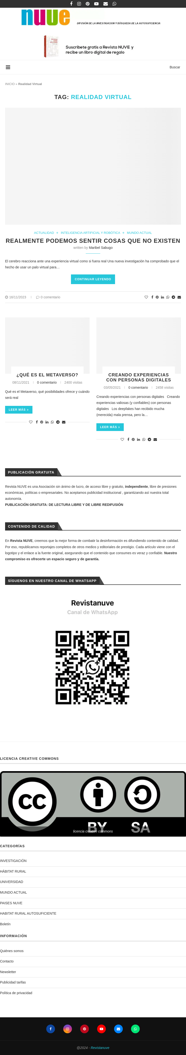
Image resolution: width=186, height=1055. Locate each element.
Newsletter (8, 972)
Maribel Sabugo (101, 248)
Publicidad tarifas (13, 982)
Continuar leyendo (93, 279)
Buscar (175, 67)
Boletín (5, 924)
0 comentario (48, 297)
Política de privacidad (16, 993)
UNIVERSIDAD (11, 882)
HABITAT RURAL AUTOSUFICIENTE (28, 913)
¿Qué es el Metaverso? (47, 375)
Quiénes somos (11, 951)
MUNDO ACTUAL (139, 233)
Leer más (19, 409)
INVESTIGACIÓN (13, 861)
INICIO (10, 84)
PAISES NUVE (11, 903)
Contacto (7, 961)
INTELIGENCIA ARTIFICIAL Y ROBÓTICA (90, 233)
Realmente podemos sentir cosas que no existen (93, 240)
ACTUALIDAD (44, 233)
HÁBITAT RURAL (13, 871)
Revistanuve (100, 1048)
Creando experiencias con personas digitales (138, 377)
